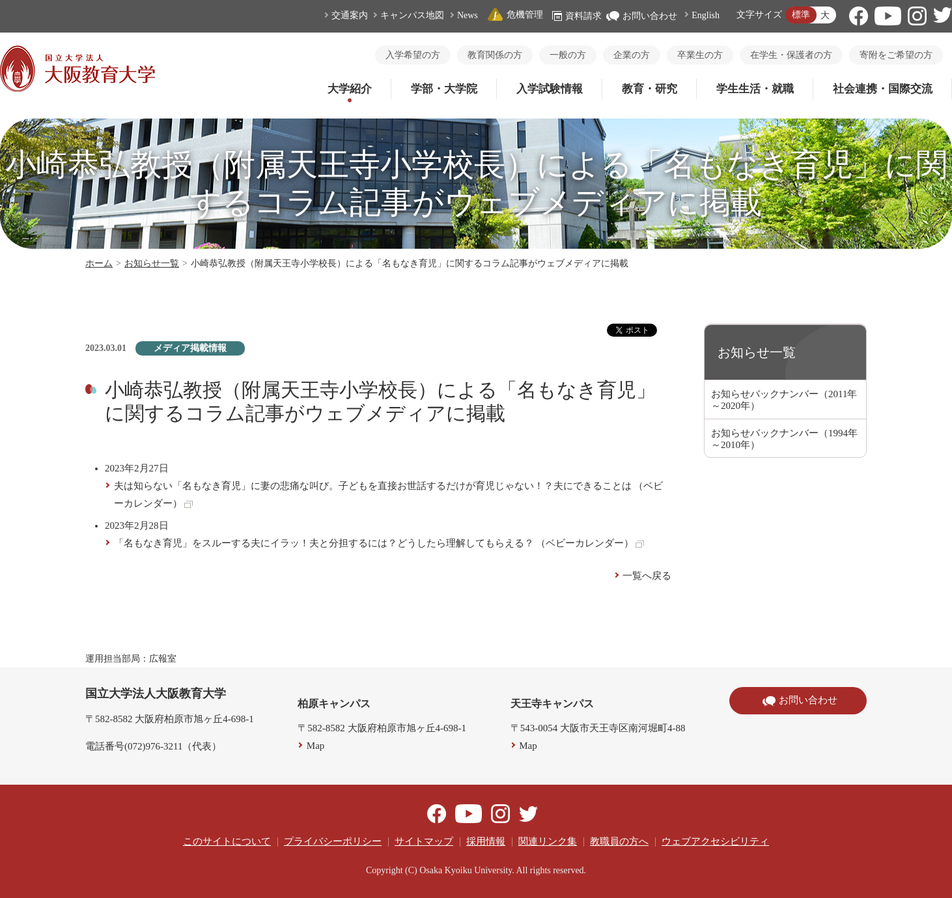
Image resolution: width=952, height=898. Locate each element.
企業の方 (631, 55)
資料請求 (577, 16)
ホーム (99, 263)
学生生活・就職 (755, 89)
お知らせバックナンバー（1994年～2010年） (784, 439)
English (706, 15)
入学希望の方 (412, 55)
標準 (801, 15)
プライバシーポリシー (333, 841)
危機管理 (515, 15)
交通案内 (349, 15)
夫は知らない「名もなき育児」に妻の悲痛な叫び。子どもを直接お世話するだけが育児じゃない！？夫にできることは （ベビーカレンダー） (389, 495)
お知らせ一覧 (151, 263)
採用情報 (485, 841)
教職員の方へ (619, 841)
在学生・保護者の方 (791, 55)
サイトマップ (424, 841)
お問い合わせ (641, 16)
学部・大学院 (444, 89)
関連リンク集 (547, 841)
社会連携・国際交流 (882, 89)
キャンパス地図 (412, 15)
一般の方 (568, 55)
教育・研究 (649, 89)
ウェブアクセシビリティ (715, 841)
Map (316, 745)
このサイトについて (227, 841)
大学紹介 (350, 89)
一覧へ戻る (647, 575)
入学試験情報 (549, 89)
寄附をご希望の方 (896, 55)
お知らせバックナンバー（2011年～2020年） (784, 400)
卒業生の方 (700, 55)
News (467, 15)
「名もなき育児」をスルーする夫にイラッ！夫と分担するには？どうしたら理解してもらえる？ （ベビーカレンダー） (379, 543)
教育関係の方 (495, 55)
